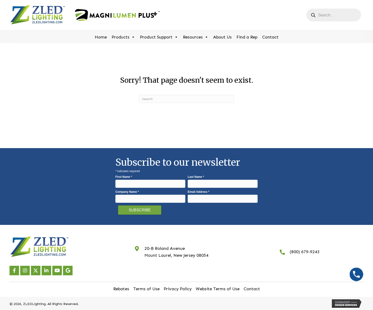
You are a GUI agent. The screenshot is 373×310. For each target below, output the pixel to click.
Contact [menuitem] (252, 288)
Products (123, 36)
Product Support (159, 36)
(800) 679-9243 (304, 251)
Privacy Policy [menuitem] (178, 288)
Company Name (127, 192)
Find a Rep (246, 37)
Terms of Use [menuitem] (146, 288)
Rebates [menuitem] (121, 288)
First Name (123, 177)
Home (101, 37)
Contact (270, 37)
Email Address (198, 192)
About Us (222, 37)
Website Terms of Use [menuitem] (218, 288)
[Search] (186, 99)
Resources (195, 36)
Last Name (196, 177)
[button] (14, 270)
